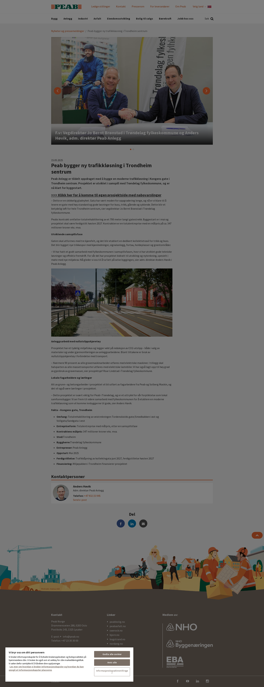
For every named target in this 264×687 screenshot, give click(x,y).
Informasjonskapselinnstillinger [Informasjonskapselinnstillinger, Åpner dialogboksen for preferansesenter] (112, 671)
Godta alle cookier (112, 654)
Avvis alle (112, 662)
